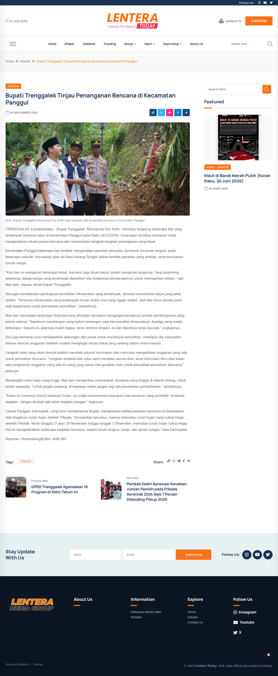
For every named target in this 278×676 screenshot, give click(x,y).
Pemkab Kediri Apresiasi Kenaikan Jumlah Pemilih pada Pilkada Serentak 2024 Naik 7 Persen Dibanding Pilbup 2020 (157, 491)
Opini (148, 44)
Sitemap (38, 664)
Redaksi (136, 617)
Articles (193, 617)
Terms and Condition (17, 664)
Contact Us (195, 622)
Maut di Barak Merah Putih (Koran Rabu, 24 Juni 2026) (237, 178)
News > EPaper (217, 167)
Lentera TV (230, 21)
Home (52, 44)
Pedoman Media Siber (146, 612)
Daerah (25, 61)
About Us (196, 44)
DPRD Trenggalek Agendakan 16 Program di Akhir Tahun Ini (59, 489)
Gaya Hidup (171, 44)
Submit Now (193, 554)
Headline (89, 44)
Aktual (128, 44)
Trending (109, 44)
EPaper (70, 44)
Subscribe (259, 21)
